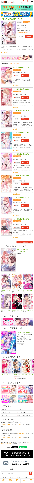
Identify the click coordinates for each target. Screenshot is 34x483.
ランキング (12, 477)
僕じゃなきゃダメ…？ (6, 290)
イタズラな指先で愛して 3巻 (21, 110)
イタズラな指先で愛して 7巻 (21, 197)
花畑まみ (23, 25)
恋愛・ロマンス (6, 412)
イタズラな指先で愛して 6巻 (21, 175)
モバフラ (23, 28)
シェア (8, 447)
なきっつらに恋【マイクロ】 (28, 310)
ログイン (27, 2)
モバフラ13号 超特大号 (24, 332)
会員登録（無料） (6, 424)
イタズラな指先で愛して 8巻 (21, 219)
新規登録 (23, 2)
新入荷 (4, 477)
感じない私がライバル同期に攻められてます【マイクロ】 (28, 290)
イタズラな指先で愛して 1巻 (21, 67)
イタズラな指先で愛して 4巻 (21, 132)
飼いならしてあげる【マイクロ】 (6, 310)
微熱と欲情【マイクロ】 (17, 310)
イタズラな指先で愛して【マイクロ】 (17, 290)
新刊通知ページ (21, 433)
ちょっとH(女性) (22, 412)
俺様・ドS (4, 415)
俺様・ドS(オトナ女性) (24, 415)
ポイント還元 (27, 22)
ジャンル (25, 477)
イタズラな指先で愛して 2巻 (21, 89)
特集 (18, 477)
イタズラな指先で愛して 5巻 (21, 154)
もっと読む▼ (4, 52)
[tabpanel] (6, 367)
